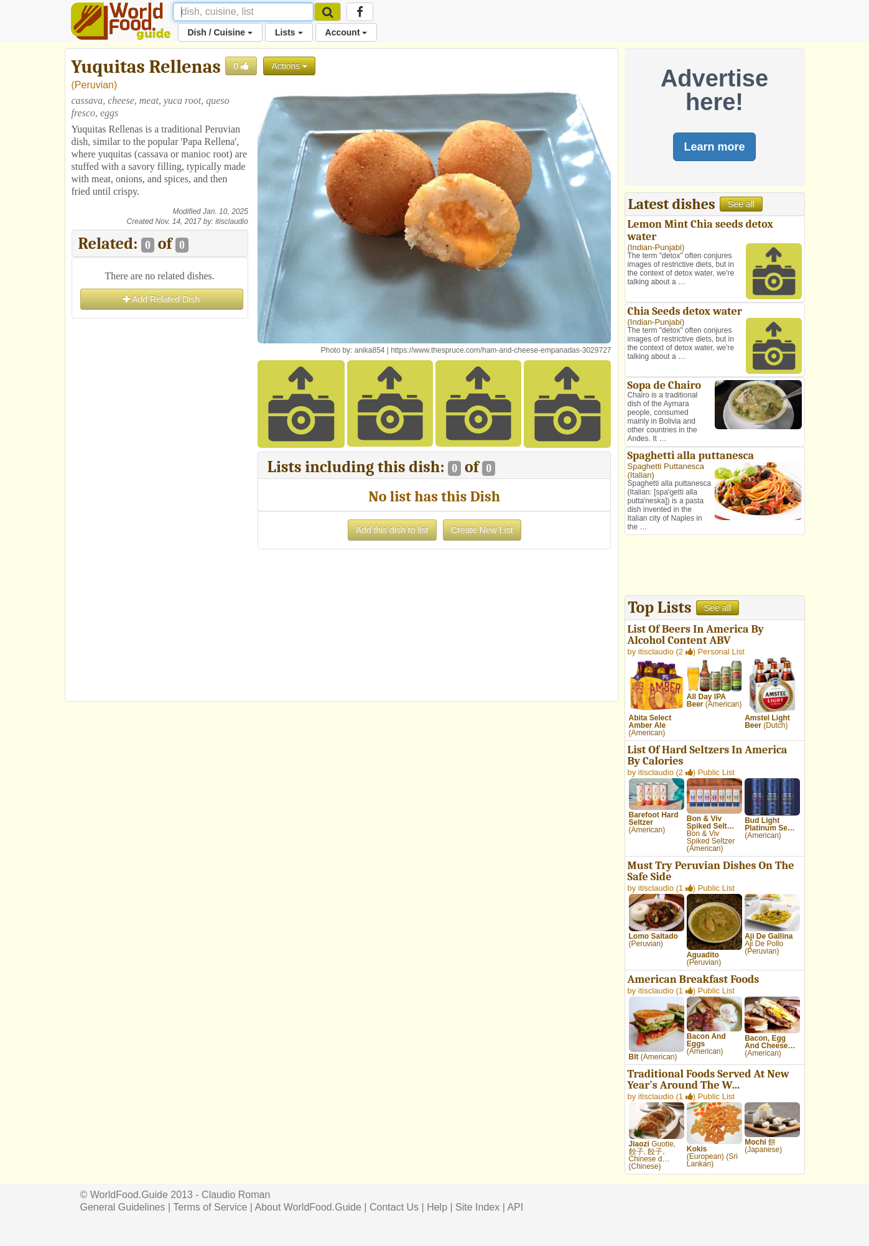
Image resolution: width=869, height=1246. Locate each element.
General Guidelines (122, 1207)
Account (346, 32)
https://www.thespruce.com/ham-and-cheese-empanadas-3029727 (501, 350)
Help (437, 1207)
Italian (641, 475)
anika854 (370, 350)
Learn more (714, 147)
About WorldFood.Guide (308, 1207)
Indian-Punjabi (656, 247)
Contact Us (394, 1207)
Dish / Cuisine (220, 32)
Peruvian (94, 85)
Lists (289, 32)
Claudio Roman (236, 1194)
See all (741, 204)
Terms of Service (210, 1207)
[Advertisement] (160, 508)
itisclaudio (231, 221)
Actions (289, 66)
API (515, 1207)
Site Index (477, 1207)
